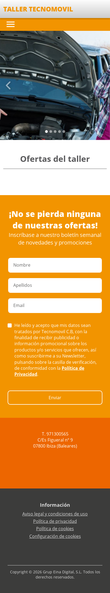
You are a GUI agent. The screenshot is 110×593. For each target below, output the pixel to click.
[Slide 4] (63, 131)
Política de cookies (55, 529)
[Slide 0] (46, 131)
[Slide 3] (59, 131)
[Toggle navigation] (10, 24)
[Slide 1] (50, 131)
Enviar (55, 398)
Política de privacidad (55, 521)
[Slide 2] (55, 131)
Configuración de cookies (55, 536)
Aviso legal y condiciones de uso (55, 514)
